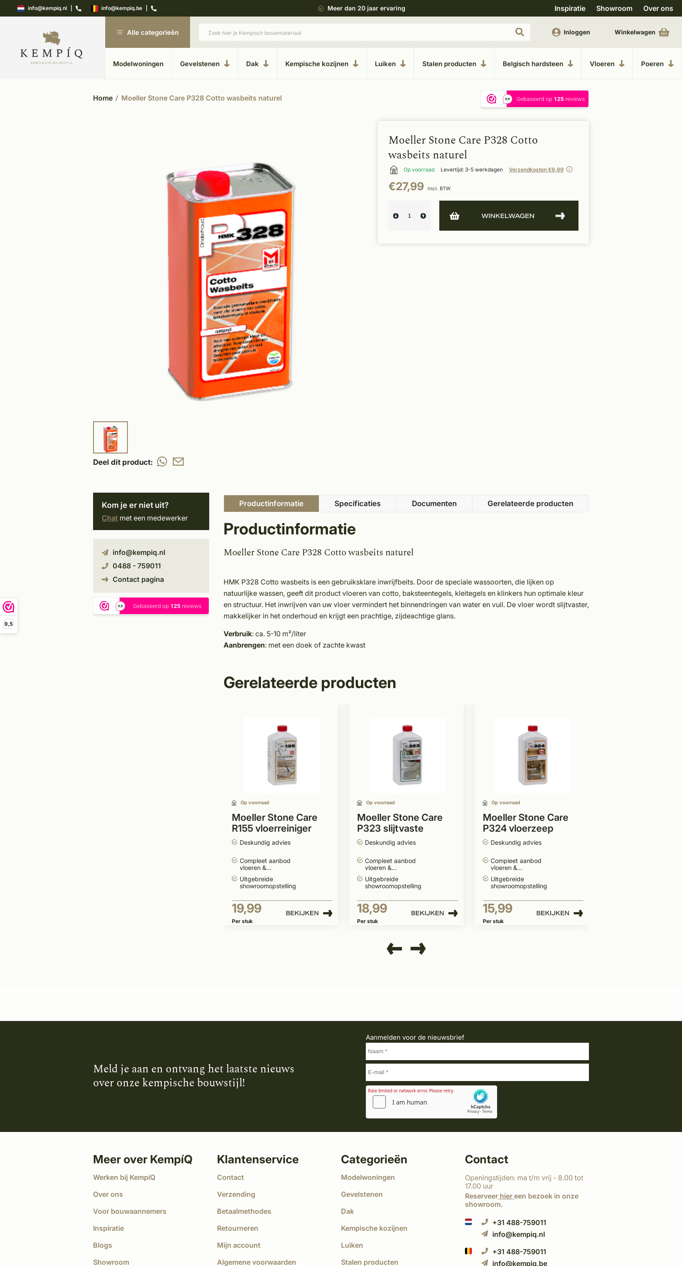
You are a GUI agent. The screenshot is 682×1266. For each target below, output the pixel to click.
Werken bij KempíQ (124, 1177)
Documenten (434, 503)
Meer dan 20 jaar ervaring (366, 8)
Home (103, 98)
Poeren (657, 63)
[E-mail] (477, 1072)
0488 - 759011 (131, 565)
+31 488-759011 (513, 1222)
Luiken (390, 63)
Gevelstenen (205, 63)
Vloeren (607, 63)
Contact (230, 1177)
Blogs (102, 1245)
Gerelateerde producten (530, 503)
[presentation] (394, 949)
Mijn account (239, 1245)
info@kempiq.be (116, 8)
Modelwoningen (138, 63)
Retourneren (237, 1228)
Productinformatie (271, 503)
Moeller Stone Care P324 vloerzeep (525, 823)
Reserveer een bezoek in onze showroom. (521, 1200)
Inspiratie (570, 8)
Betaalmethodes (244, 1211)
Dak (257, 63)
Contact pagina (133, 579)
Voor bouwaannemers (130, 1211)
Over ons (658, 8)
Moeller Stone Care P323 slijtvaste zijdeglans (400, 823)
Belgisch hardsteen (538, 63)
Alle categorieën (148, 32)
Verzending (236, 1194)
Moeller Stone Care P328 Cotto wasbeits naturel (201, 98)
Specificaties (357, 503)
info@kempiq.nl (42, 8)
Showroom (614, 8)
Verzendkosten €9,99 (536, 169)
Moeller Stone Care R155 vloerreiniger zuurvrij (275, 823)
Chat (110, 518)
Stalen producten (454, 63)
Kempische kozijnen (321, 63)
